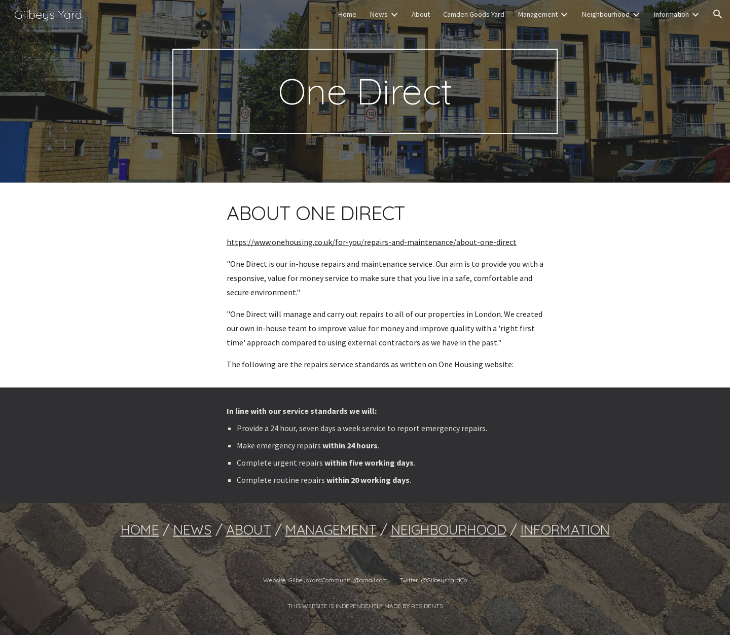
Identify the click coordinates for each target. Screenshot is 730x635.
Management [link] (538, 14)
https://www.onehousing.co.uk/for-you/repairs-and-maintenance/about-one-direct (372, 242)
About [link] (421, 14)
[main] (365, 91)
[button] (718, 14)
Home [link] (347, 14)
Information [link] (671, 14)
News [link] (379, 14)
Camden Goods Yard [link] (473, 14)
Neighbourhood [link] (605, 14)
